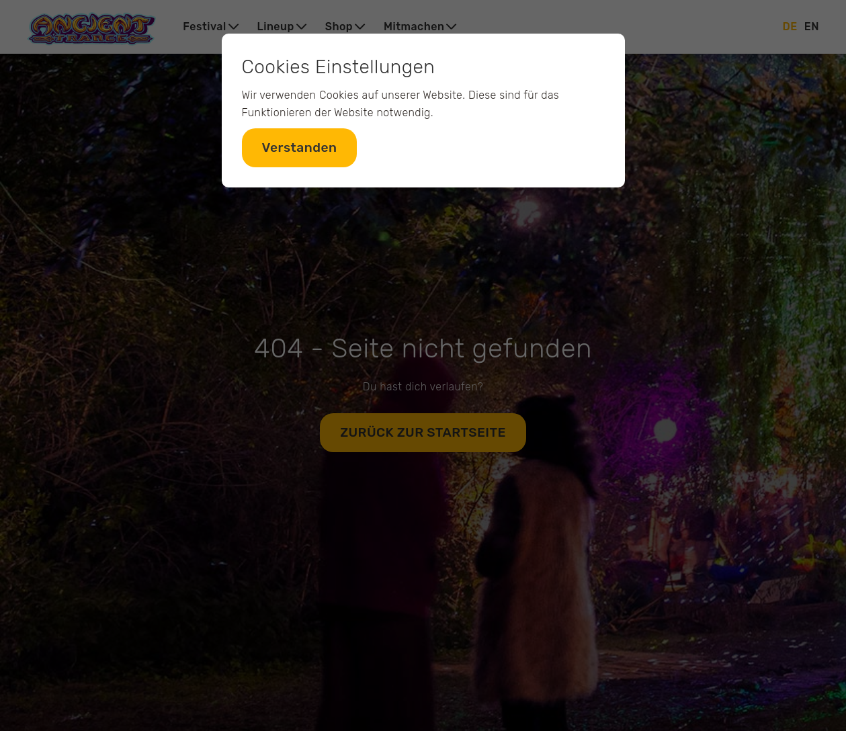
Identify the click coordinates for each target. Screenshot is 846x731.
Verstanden (299, 147)
